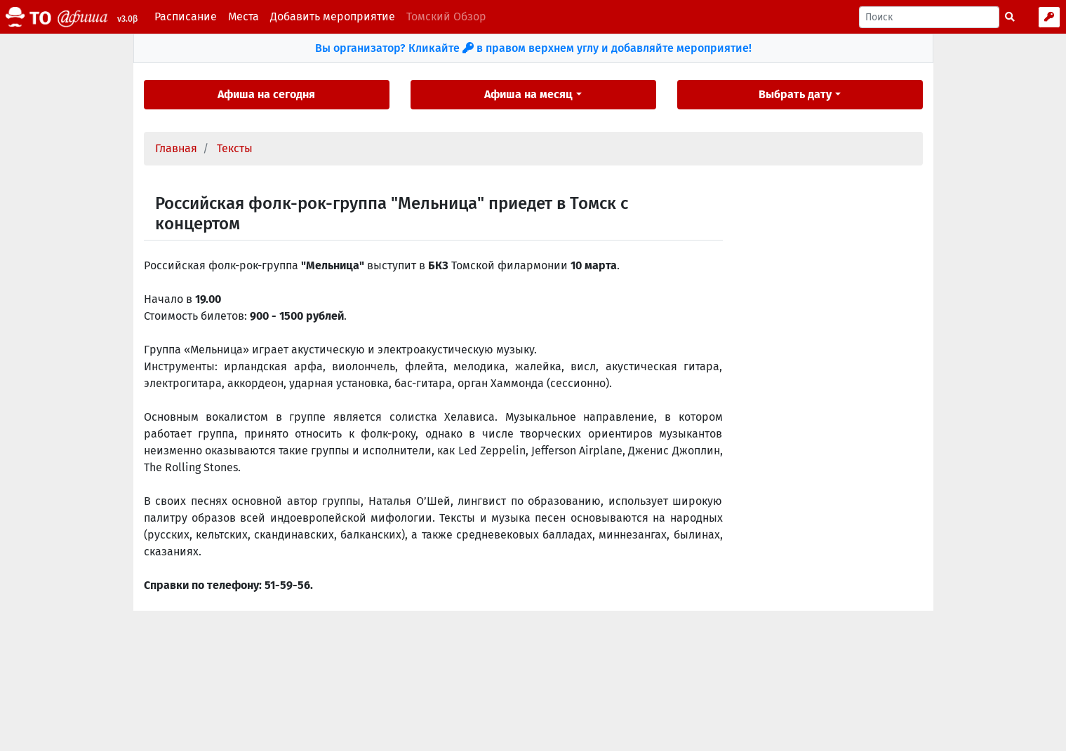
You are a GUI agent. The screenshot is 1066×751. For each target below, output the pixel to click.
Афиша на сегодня (266, 94)
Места (243, 16)
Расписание (185, 16)
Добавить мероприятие (332, 16)
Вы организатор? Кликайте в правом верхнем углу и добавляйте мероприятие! (533, 48)
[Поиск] (929, 17)
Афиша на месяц (528, 94)
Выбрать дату (795, 94)
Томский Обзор (446, 16)
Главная (176, 148)
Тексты (235, 148)
